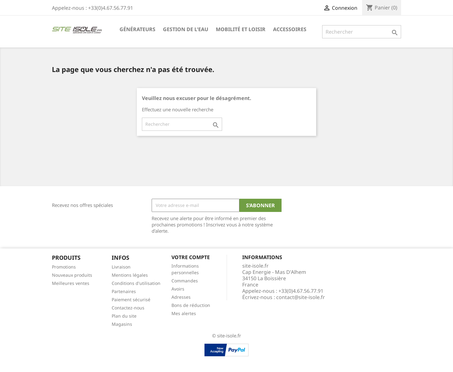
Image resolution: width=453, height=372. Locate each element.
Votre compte (190, 257)
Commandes (184, 281)
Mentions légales (130, 275)
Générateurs (137, 29)
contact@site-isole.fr (300, 297)
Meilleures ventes (70, 283)
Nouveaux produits (72, 275)
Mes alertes (183, 313)
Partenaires (124, 291)
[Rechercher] (361, 31)
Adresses (181, 297)
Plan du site (124, 316)
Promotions (64, 267)
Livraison (121, 267)
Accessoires (289, 29)
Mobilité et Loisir (241, 29)
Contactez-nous (128, 308)
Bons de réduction (190, 305)
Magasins (122, 324)
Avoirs (177, 289)
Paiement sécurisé (131, 300)
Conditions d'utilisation (136, 283)
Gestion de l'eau (185, 29)
